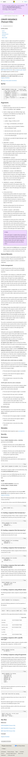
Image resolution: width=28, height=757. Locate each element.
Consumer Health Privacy (11, 753)
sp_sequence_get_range (20, 69)
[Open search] (22, 2)
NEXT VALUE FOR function (6, 69)
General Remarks (5, 34)
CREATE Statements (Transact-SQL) (11, 15)
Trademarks (3, 755)
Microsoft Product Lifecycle (13, 6)
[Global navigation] (1, 2)
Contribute (22, 751)
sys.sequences (21, 431)
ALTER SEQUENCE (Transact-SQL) (8, 725)
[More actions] (26, 16)
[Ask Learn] (23, 16)
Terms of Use (20, 753)
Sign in (25, 1)
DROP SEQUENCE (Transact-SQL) (8, 728)
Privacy (2, 753)
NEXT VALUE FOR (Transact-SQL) (8, 731)
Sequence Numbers (5, 77)
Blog (16, 751)
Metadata (4, 35)
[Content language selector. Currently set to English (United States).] (6, 746)
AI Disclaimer (3, 751)
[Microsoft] (14, 1)
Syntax (3, 30)
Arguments (4, 32)
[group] (14, 94)
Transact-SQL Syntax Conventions (9, 80)
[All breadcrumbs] (2, 16)
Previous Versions (10, 751)
